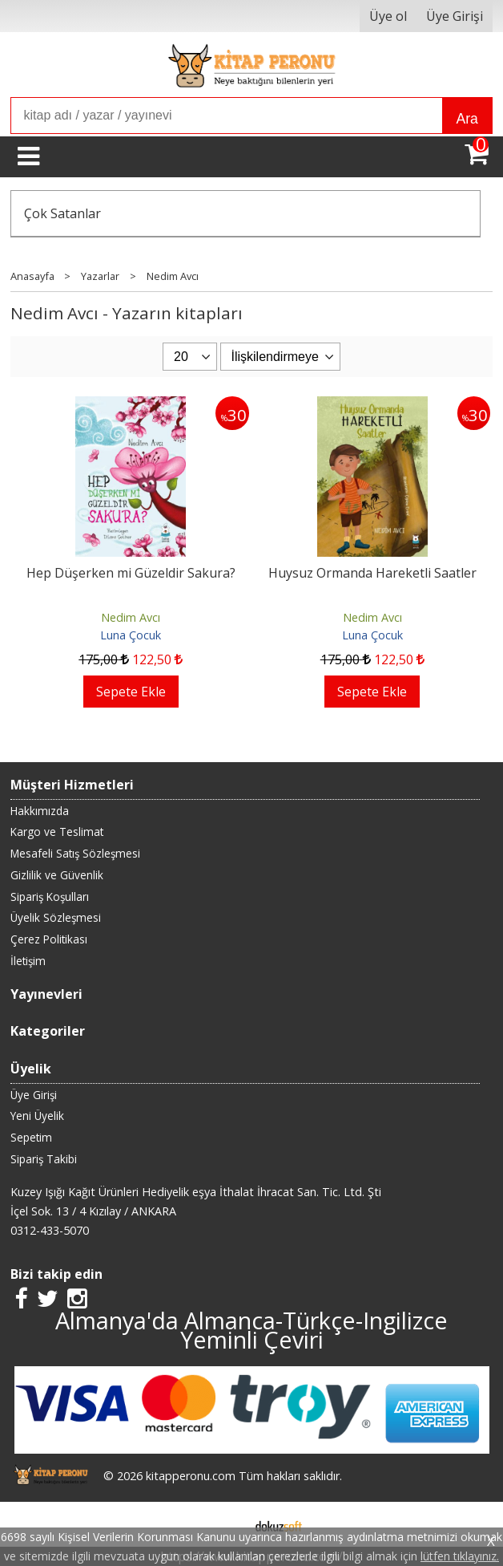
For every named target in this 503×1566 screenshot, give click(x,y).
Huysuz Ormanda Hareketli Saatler (372, 573)
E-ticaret (226, 1524)
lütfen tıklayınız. (460, 1556)
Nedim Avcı (130, 617)
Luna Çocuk (130, 635)
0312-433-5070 (49, 1230)
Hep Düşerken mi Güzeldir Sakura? (130, 573)
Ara (466, 119)
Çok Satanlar (62, 213)
